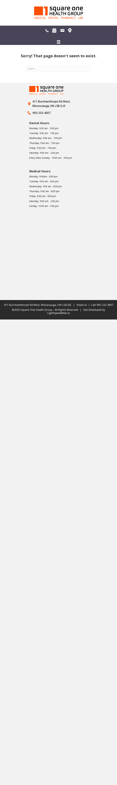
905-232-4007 (41, 113)
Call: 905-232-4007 (102, 305)
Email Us (82, 305)
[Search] (58, 68)
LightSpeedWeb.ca (58, 313)
